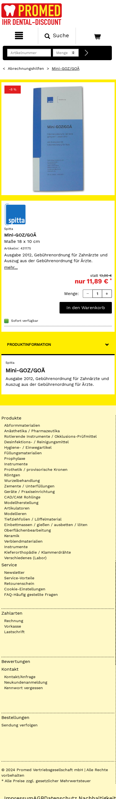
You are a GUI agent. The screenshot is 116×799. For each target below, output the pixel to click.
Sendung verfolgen (19, 725)
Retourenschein (19, 583)
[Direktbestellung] (87, 53)
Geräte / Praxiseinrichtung (29, 491)
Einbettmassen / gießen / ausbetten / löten (45, 524)
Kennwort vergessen (23, 688)
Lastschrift (14, 632)
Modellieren (15, 513)
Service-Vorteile (19, 578)
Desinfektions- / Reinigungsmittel (36, 442)
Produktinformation (29, 344)
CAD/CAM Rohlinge (22, 497)
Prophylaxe (14, 458)
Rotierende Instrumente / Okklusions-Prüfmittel (50, 436)
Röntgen (12, 475)
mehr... (11, 267)
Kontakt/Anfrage (19, 677)
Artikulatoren (17, 508)
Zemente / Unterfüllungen (29, 486)
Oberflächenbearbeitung (27, 530)
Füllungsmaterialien (23, 453)
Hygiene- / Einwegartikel (27, 447)
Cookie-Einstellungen (24, 589)
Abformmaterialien (22, 425)
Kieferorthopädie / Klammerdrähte (37, 552)
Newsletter (14, 572)
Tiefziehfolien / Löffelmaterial (32, 519)
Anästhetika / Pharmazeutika (32, 431)
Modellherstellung (21, 502)
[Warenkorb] (95, 36)
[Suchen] (57, 36)
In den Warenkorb (85, 307)
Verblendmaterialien (23, 541)
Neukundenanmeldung (25, 682)
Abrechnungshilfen (26, 68)
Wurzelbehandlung (22, 480)
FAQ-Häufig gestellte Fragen (31, 594)
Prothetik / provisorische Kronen (36, 469)
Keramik (11, 535)
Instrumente (16, 464)
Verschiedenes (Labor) (25, 558)
